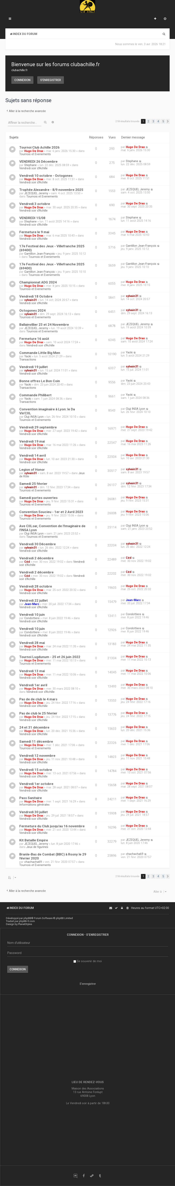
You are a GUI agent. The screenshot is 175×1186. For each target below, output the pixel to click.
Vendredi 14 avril (32, 455)
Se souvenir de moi (87, 961)
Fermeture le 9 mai (34, 232)
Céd (27, 561)
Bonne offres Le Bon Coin (39, 381)
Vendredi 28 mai (32, 643)
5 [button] (163, 121)
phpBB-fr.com (27, 921)
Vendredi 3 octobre (34, 204)
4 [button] (158, 121)
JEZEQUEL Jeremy (36, 193)
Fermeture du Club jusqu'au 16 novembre (52, 826)
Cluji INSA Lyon (34, 416)
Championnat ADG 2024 (38, 282)
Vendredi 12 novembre (37, 756)
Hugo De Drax (33, 151)
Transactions (27, 359)
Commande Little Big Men (39, 353)
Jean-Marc (31, 604)
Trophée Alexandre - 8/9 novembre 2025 (51, 190)
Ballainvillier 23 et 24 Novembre (44, 325)
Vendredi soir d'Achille (33, 168)
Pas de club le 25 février (38, 713)
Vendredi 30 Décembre (37, 544)
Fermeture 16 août (34, 339)
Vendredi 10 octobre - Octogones (45, 176)
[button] (168, 121)
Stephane (30, 165)
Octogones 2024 (32, 310)
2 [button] (148, 121)
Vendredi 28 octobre (35, 586)
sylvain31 (30, 300)
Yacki (27, 356)
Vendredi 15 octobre (35, 770)
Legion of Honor (32, 470)
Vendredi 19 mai (32, 441)
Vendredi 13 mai (32, 671)
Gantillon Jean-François (39, 253)
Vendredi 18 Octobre (35, 296)
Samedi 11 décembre (36, 741)
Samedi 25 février (33, 484)
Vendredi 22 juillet (33, 600)
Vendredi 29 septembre (38, 427)
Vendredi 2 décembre (36, 558)
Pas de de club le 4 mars (38, 699)
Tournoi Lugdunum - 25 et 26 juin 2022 (49, 657)
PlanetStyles (25, 924)
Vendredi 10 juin (32, 615)
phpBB (27, 918)
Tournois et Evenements (35, 154)
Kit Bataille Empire (33, 840)
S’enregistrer (50, 80)
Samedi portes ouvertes (38, 498)
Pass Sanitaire (30, 798)
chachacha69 (33, 861)
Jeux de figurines (37, 847)
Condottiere (32, 618)
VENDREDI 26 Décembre (38, 161)
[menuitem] (165, 19)
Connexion (22, 80)
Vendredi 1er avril (33, 685)
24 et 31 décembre (34, 727)
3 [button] (153, 121)
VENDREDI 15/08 (32, 218)
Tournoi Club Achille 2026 (39, 147)
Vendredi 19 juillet (33, 367)
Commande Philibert (35, 395)
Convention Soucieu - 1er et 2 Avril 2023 (51, 512)
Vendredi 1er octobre (36, 784)
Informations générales (34, 804)
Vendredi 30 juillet (33, 812)
